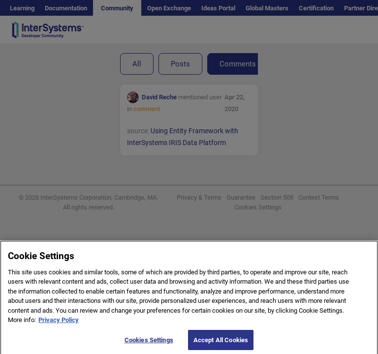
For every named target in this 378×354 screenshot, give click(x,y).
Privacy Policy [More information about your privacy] (58, 322)
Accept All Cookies (220, 343)
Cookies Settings (149, 343)
